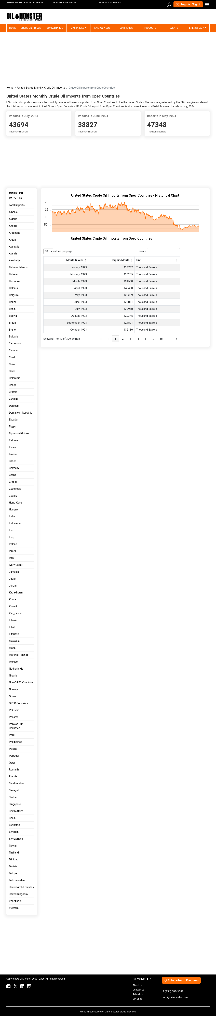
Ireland (13, 544)
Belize (13, 302)
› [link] (169, 338)
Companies (126, 27)
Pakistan (14, 710)
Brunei (12, 329)
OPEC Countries (18, 703)
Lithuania (14, 634)
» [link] (176, 338)
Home (14, 27)
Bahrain (13, 274)
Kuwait (13, 606)
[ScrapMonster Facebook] (7, 986)
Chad (12, 357)
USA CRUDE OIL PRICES (64, 2)
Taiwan (13, 845)
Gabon (12, 461)
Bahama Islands (18, 267)
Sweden (14, 831)
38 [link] (161, 338)
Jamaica (14, 571)
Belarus (13, 288)
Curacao (13, 398)
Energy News (102, 27)
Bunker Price (55, 27)
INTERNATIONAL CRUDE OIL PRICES (24, 2)
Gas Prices (77, 27)
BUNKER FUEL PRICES (110, 2)
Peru (12, 735)
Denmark (14, 405)
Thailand (14, 852)
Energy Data (196, 27)
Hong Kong (15, 502)
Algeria (13, 219)
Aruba (12, 239)
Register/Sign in (188, 5)
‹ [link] (108, 338)
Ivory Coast (15, 564)
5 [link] (145, 338)
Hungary (14, 509)
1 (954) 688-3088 (173, 991)
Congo (13, 385)
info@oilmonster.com (175, 997)
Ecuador (13, 419)
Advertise (138, 994)
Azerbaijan (15, 260)
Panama (13, 717)
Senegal (14, 790)
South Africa (16, 811)
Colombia (14, 378)
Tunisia (13, 866)
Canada (13, 350)
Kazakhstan (16, 592)
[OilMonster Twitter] (14, 986)
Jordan (13, 585)
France (13, 454)
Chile (12, 364)
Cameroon (15, 343)
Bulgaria (13, 336)
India (12, 516)
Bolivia (13, 315)
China (12, 371)
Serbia (13, 797)
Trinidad (13, 859)
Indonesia (15, 523)
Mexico (13, 661)
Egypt (12, 426)
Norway (13, 689)
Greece (13, 481)
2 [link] (123, 338)
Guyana (13, 495)
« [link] (101, 338)
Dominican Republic (20, 412)
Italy (11, 558)
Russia (13, 776)
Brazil (12, 322)
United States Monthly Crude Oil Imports (41, 87)
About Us (137, 985)
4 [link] (138, 338)
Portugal (14, 755)
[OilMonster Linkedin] (21, 986)
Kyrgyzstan (15, 613)
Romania (14, 769)
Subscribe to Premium (181, 980)
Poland (13, 748)
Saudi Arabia (16, 783)
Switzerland (16, 838)
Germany (14, 468)
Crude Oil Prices (31, 27)
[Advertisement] (108, 58)
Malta (12, 647)
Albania (13, 212)
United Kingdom (18, 894)
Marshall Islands (19, 654)
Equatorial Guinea (19, 433)
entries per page (62, 251)
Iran (11, 530)
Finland (13, 447)
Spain (12, 818)
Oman (12, 696)
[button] (86, 260)
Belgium (14, 295)
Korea (12, 599)
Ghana (12, 475)
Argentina (14, 232)
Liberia (13, 620)
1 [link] (115, 338)
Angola (13, 225)
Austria (13, 253)
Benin (12, 308)
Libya (12, 627)
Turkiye (13, 873)
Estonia (13, 440)
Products (150, 27)
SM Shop (137, 998)
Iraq (11, 537)
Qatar (12, 762)
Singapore (15, 804)
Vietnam (14, 908)
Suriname (14, 825)
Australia (14, 246)
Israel (12, 551)
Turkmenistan (17, 880)
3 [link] (130, 338)
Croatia (13, 392)
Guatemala (15, 488)
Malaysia (14, 641)
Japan (12, 578)
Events (173, 27)
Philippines (15, 741)
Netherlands (16, 668)
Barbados (14, 281)
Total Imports (17, 205)
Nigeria (13, 675)
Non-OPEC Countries (21, 682)
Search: (142, 251)
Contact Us (138, 989)
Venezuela (15, 901)
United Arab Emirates (21, 887)
